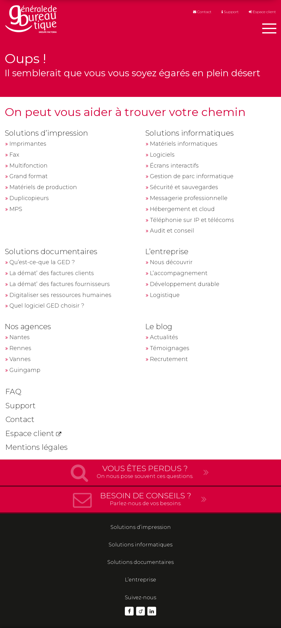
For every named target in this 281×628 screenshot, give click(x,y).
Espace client (262, 12)
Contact (202, 12)
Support (230, 12)
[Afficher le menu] (269, 29)
